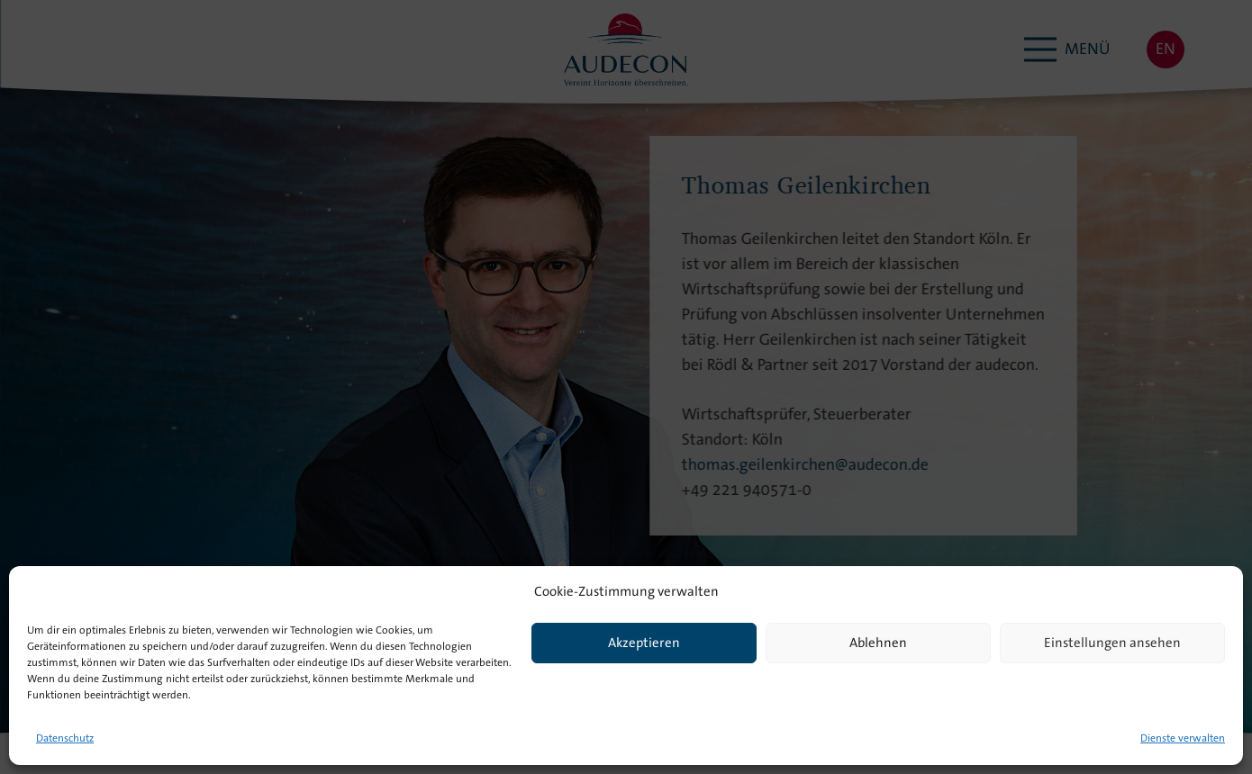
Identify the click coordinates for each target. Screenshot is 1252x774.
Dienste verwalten (1182, 739)
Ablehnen (878, 643)
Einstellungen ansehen (1112, 643)
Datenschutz (65, 739)
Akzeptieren (644, 643)
